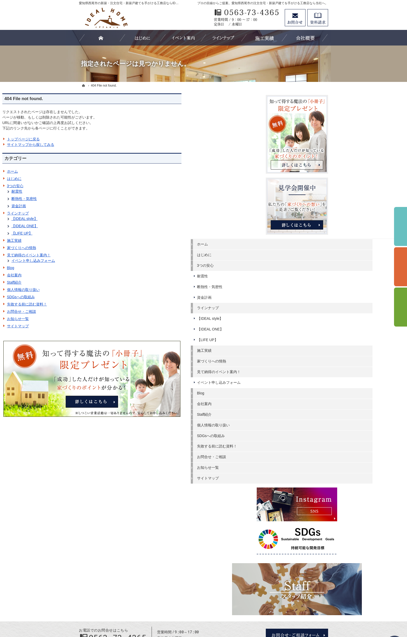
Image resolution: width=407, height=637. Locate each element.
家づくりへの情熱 (98, 248)
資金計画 (95, 206)
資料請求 (317, 17)
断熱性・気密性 (100, 199)
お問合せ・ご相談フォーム (297, 592)
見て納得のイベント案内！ (105, 255)
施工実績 (91, 240)
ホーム (89, 171)
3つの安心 (92, 186)
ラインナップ (94, 213)
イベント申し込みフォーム (110, 260)
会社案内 (91, 275)
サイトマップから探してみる (107, 144)
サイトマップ (94, 326)
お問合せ (295, 17)
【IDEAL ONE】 (101, 226)
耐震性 (93, 191)
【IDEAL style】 (101, 219)
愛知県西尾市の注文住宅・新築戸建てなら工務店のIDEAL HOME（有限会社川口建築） (211, 614)
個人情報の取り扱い (100, 290)
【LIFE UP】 (98, 233)
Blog (87, 268)
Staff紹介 (91, 282)
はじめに (91, 179)
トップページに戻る (100, 139)
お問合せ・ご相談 (98, 311)
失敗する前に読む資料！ (104, 304)
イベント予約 (400, 226)
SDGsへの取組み (97, 297)
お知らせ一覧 (94, 319)
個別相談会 (400, 266)
